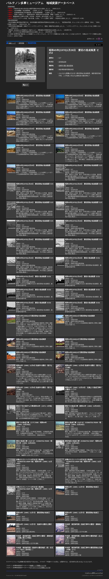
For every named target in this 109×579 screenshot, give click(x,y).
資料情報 (21, 43)
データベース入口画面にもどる (40, 567)
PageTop (101, 570)
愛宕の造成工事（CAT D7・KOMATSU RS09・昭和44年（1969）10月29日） (83, 423)
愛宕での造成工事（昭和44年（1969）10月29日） (83, 406)
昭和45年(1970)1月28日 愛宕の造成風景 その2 (82, 258)
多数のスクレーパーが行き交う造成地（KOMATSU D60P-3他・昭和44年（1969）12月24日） (34, 461)
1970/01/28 (62, 62)
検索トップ (11, 43)
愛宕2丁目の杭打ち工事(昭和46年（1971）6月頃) (34, 406)
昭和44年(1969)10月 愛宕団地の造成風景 (31, 316)
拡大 (25, 85)
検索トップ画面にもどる (38, 565)
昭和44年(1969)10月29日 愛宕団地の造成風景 (33, 96)
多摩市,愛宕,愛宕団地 (66, 65)
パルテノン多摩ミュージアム (94, 573)
